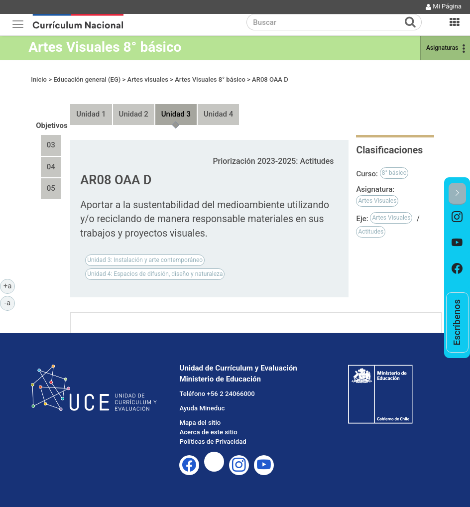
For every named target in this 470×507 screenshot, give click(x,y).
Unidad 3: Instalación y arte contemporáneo (145, 259)
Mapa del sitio (200, 422)
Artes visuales (147, 79)
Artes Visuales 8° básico (104, 47)
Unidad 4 (218, 114)
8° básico (394, 172)
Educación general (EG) (86, 79)
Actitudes (370, 231)
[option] (457, 218)
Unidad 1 (91, 114)
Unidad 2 (133, 114)
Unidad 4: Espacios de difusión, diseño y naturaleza (155, 273)
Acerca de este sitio (208, 432)
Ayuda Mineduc (202, 408)
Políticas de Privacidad (212, 441)
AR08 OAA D (270, 79)
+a (9, 285)
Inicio (39, 79)
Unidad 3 (176, 114)
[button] (457, 193)
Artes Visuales (377, 200)
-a (9, 302)
